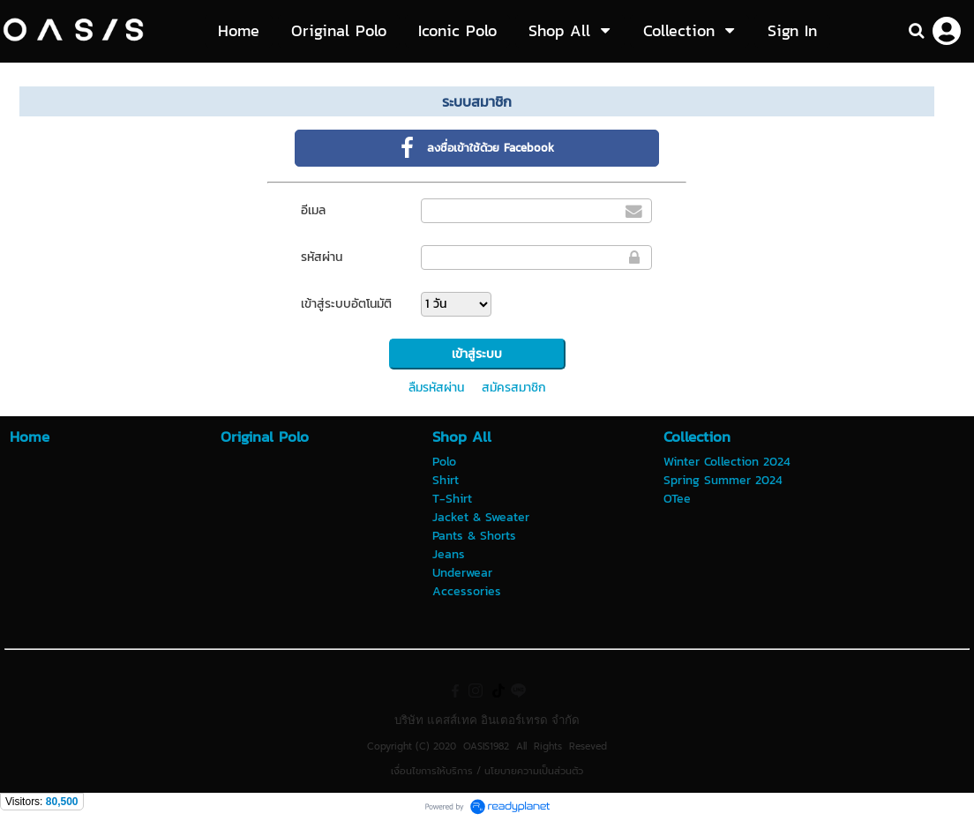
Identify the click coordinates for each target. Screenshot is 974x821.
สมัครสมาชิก (514, 387)
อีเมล (313, 210)
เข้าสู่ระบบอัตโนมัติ (346, 304)
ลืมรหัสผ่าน (436, 387)
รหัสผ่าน (321, 257)
